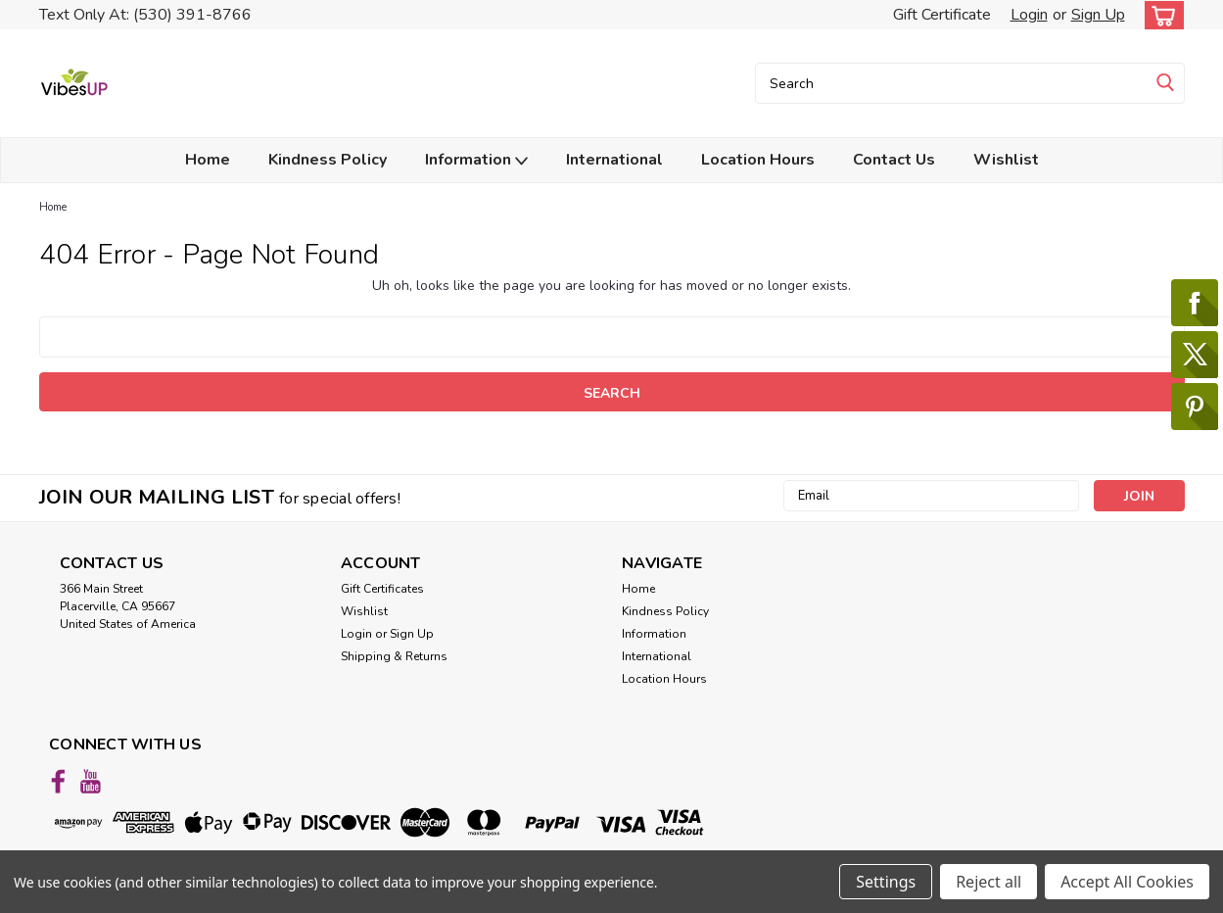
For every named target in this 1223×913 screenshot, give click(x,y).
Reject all (988, 881)
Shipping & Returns (394, 656)
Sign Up (1098, 14)
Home (207, 159)
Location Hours (758, 159)
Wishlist (1006, 159)
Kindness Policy (327, 159)
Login (1029, 14)
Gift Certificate (942, 14)
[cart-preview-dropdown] (1160, 15)
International (614, 159)
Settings (886, 881)
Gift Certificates (382, 589)
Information (476, 160)
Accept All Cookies (1127, 881)
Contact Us (894, 159)
